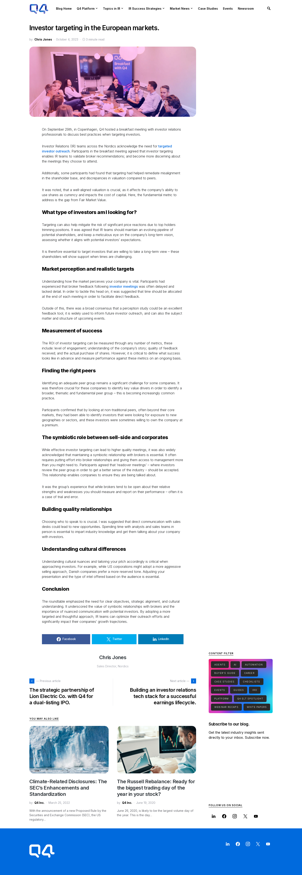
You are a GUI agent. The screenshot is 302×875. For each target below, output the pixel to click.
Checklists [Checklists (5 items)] (251, 681)
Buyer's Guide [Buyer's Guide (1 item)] (225, 673)
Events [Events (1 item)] (219, 690)
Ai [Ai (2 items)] (235, 664)
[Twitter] (245, 816)
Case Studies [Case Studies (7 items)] (224, 681)
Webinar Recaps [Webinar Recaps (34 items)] (226, 707)
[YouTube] (256, 816)
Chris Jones (43, 39)
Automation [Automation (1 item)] (254, 664)
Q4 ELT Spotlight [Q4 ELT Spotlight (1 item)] (250, 698)
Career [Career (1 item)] (249, 673)
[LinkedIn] (213, 816)
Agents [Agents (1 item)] (219, 664)
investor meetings (123, 286)
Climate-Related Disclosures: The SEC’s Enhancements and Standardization (68, 787)
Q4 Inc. (39, 802)
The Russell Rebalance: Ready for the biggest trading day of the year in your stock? (156, 787)
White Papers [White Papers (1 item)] (257, 707)
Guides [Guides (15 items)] (238, 690)
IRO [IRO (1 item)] (254, 690)
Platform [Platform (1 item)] (221, 698)
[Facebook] (224, 816)
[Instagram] (234, 816)
